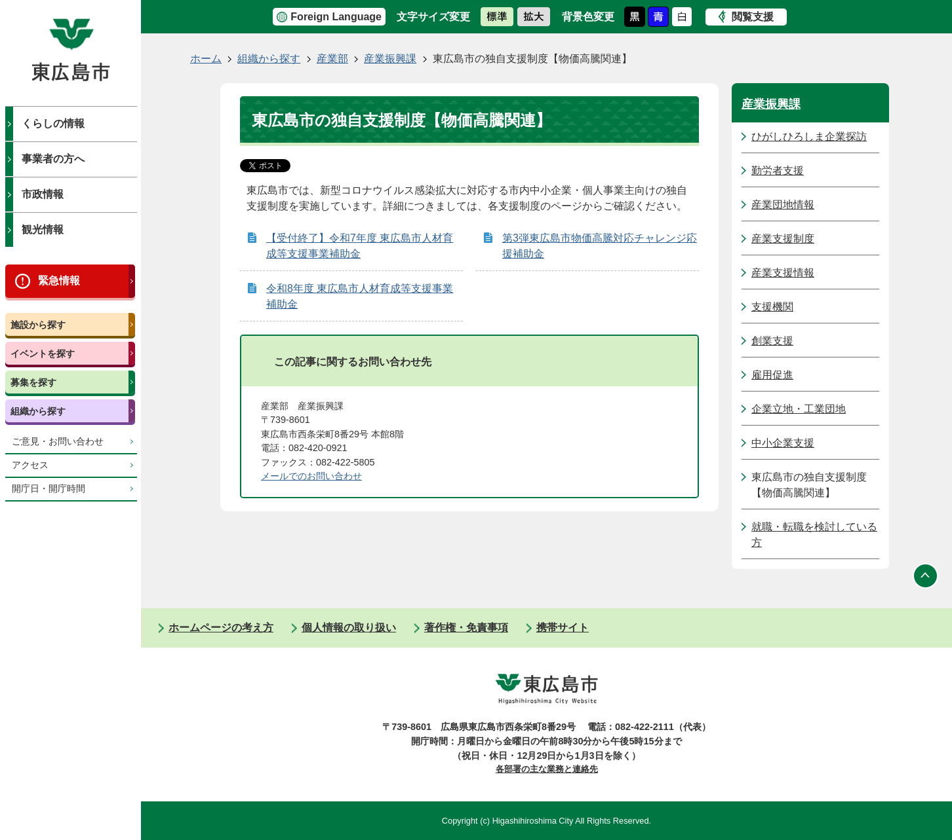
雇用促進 (772, 374)
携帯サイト (562, 627)
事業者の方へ (53, 158)
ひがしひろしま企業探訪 (809, 136)
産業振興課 (390, 58)
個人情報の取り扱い (349, 627)
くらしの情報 (53, 123)
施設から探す (38, 325)
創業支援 (772, 340)
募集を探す (33, 382)
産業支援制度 (782, 238)
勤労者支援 (777, 170)
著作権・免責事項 (466, 627)
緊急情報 (59, 280)
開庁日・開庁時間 (48, 489)
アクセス (30, 465)
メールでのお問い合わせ (311, 476)
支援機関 (772, 306)
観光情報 (43, 229)
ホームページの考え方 (221, 627)
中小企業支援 (782, 442)
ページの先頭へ (926, 575)
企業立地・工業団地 (798, 408)
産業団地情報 (782, 204)
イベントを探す (42, 353)
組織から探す (38, 411)
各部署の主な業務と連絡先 (547, 769)
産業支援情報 (782, 272)
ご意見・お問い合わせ (58, 442)
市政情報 (43, 194)
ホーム (206, 58)
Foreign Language (336, 16)
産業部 (332, 58)
